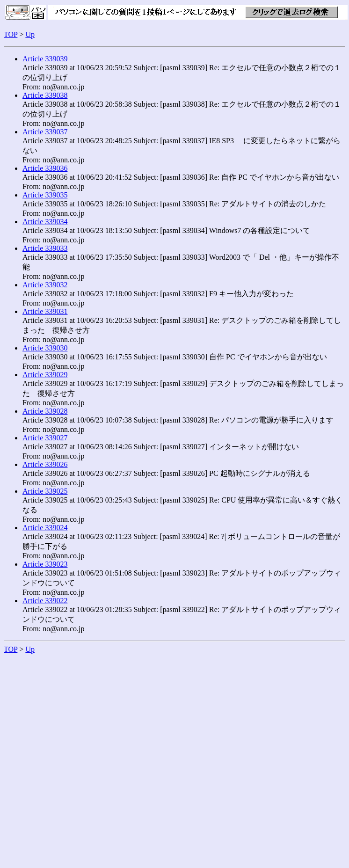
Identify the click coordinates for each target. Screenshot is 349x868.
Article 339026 (44, 464)
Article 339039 (44, 59)
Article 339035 (44, 195)
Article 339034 (44, 222)
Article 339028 (44, 411)
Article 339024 (44, 528)
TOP (10, 34)
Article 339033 (44, 248)
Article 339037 (44, 132)
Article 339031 (44, 311)
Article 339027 (44, 438)
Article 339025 (44, 491)
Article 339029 (44, 375)
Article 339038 (44, 95)
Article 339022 (44, 601)
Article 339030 (44, 348)
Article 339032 (44, 285)
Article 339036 (44, 168)
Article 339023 (44, 564)
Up (30, 34)
